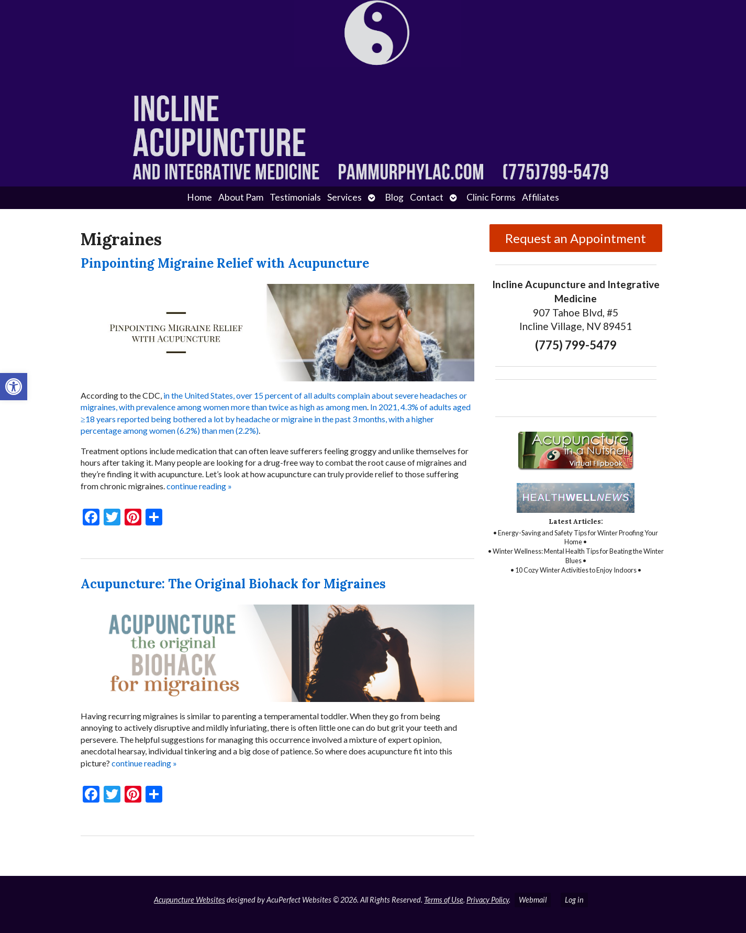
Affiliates (540, 197)
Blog (394, 197)
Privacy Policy (487, 899)
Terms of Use (443, 899)
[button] (13, 386)
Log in (574, 899)
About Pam (240, 197)
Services (344, 197)
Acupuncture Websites (189, 899)
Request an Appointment (575, 238)
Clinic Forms (491, 197)
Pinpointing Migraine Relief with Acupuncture (225, 263)
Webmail (533, 899)
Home (199, 197)
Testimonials (295, 197)
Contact (426, 197)
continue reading (199, 486)
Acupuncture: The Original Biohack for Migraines (233, 584)
